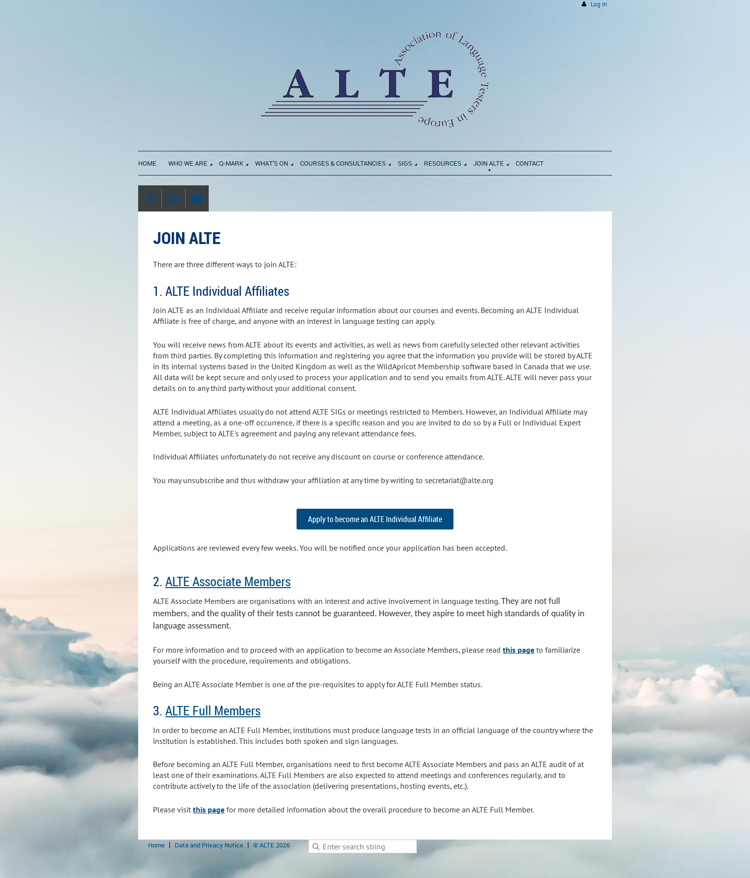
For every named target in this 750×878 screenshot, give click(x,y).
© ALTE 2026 (271, 845)
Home (156, 845)
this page (518, 650)
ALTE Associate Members (228, 581)
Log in (599, 4)
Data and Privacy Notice (209, 845)
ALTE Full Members (213, 710)
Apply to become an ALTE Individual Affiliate (375, 519)
